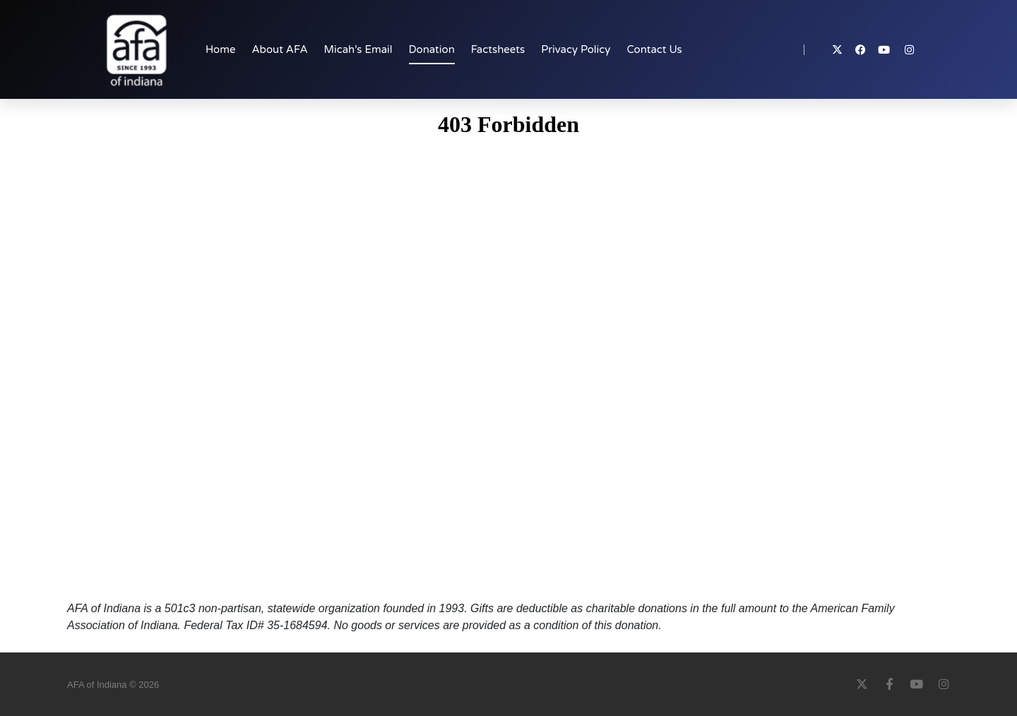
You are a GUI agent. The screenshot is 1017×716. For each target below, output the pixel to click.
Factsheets (498, 49)
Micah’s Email (358, 49)
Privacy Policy (575, 49)
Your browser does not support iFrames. (508, 353)
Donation (432, 49)
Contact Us (654, 49)
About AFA (279, 49)
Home (221, 49)
